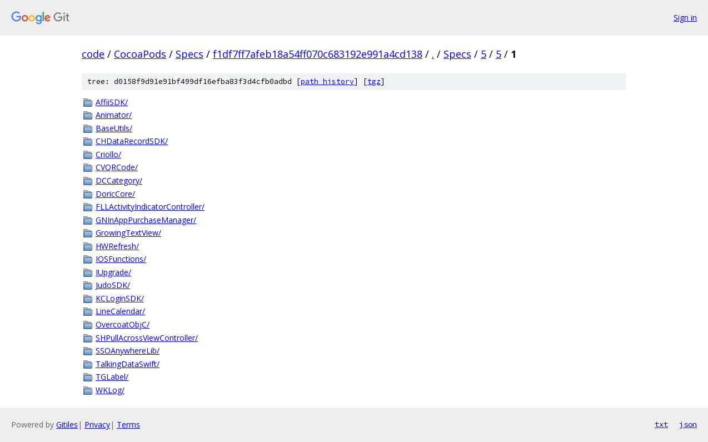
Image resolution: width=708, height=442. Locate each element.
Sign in (685, 17)
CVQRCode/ (117, 167)
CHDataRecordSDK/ (132, 141)
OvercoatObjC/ (122, 324)
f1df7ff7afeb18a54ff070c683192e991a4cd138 (317, 54)
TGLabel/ (112, 376)
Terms (128, 424)
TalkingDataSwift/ (127, 364)
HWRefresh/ (117, 246)
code (93, 54)
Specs (189, 54)
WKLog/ (110, 390)
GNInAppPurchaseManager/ (146, 220)
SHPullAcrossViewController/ (147, 337)
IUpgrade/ (113, 272)
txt (661, 424)
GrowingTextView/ (128, 232)
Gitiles (67, 424)
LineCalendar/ (120, 311)
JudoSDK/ (113, 285)
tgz (374, 81)
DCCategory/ (119, 180)
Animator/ (114, 115)
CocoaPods (140, 54)
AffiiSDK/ (112, 102)
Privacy (97, 424)
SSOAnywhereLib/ (127, 350)
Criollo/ (108, 154)
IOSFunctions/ (121, 259)
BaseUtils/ (114, 128)
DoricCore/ (115, 193)
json (688, 424)
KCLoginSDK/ (120, 298)
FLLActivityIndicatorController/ (150, 206)
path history (327, 81)
